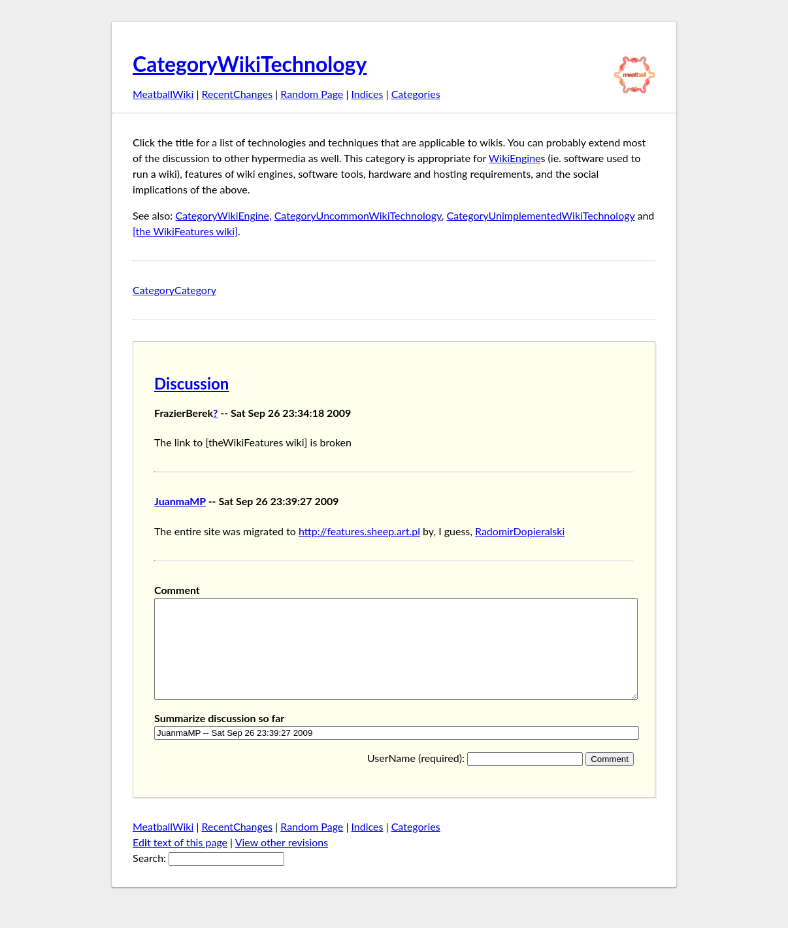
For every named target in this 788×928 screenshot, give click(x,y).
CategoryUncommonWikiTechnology (358, 215)
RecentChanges (237, 94)
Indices (367, 94)
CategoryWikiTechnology (250, 63)
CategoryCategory (174, 290)
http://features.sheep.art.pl (359, 531)
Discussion (191, 383)
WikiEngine (515, 158)
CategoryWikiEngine (222, 215)
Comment (177, 590)
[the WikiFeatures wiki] (185, 231)
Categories (415, 94)
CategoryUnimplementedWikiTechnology (541, 215)
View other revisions (282, 861)
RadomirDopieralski (520, 531)
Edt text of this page (180, 861)
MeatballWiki (163, 94)
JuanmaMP (180, 501)
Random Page (311, 94)
